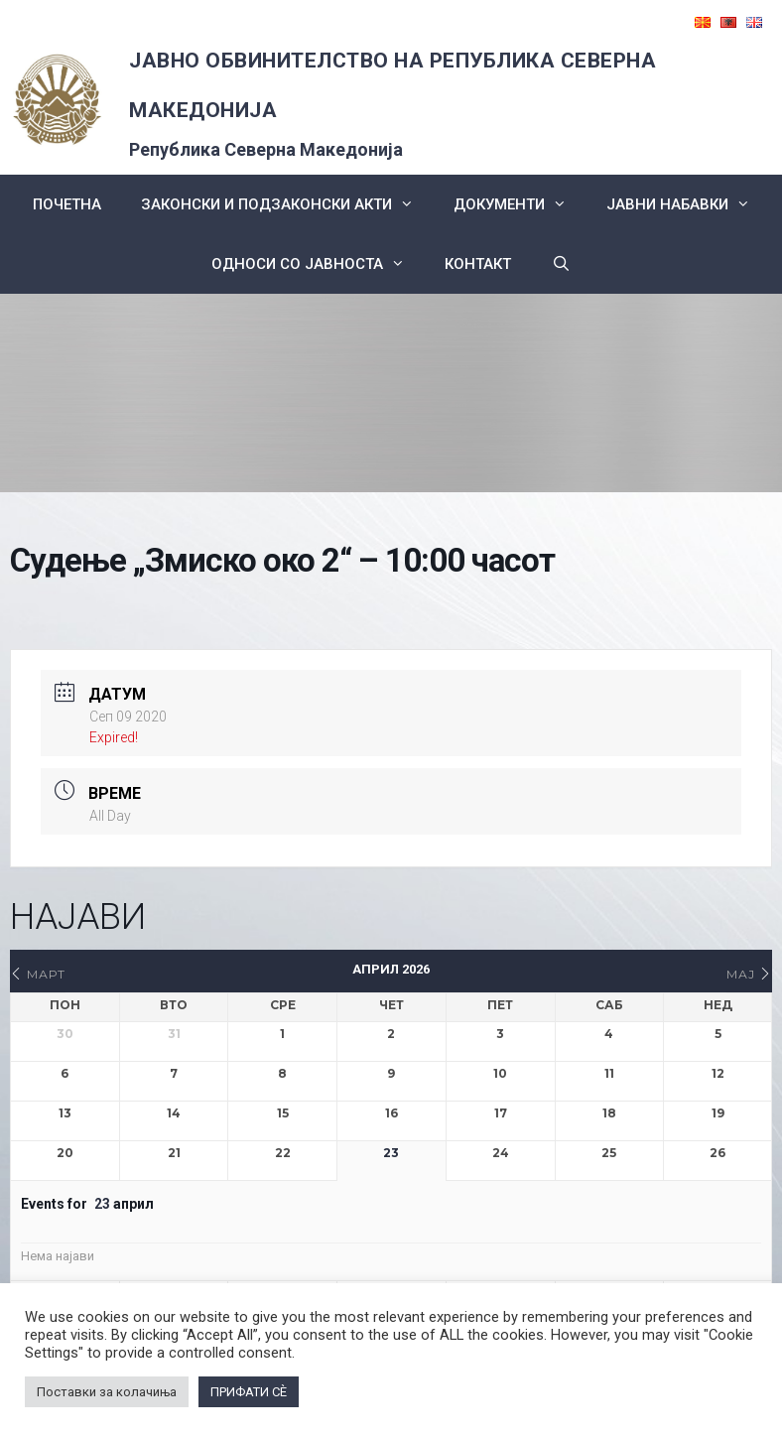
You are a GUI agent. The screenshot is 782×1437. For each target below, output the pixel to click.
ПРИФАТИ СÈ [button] (248, 1391)
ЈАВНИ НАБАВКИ (688, 204)
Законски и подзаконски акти (287, 204)
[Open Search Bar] (560, 264)
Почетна (67, 204)
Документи (520, 204)
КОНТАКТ (478, 264)
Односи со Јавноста (318, 264)
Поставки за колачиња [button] (107, 1391)
